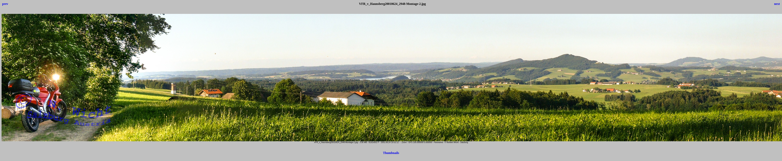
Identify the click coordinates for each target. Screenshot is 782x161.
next (777, 3)
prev (5, 3)
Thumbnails (391, 153)
